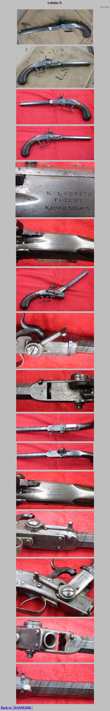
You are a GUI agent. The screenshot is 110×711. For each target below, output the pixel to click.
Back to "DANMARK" (17, 707)
